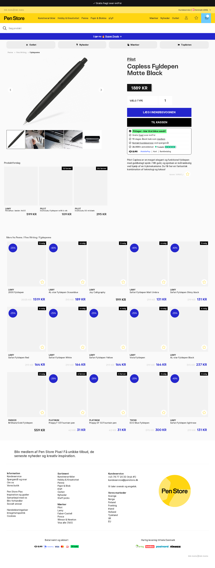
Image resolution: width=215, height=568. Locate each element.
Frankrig (112, 505)
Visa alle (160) (65, 522)
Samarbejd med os (17, 497)
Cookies (11, 515)
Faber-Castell (65, 513)
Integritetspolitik (16, 512)
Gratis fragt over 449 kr (107, 3)
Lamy (60, 510)
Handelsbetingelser (17, 509)
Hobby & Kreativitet (68, 18)
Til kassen (159, 122)
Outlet (175, 18)
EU (109, 521)
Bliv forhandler (15, 500)
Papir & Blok (64, 485)
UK (109, 518)
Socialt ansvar (14, 503)
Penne (85, 18)
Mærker (154, 18)
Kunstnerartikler (46, 18)
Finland (112, 502)
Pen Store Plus (15, 491)
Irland (111, 508)
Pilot (131, 59)
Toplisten (186, 44)
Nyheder (165, 18)
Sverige (112, 495)
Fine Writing (21, 52)
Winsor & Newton (67, 519)
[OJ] (107, 28)
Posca (61, 516)
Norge (111, 499)
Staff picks (63, 498)
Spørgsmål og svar (17, 479)
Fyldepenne (35, 52)
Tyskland (113, 515)
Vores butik (13, 485)
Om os (10, 482)
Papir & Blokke (98, 18)
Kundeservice (185, 10)
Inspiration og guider (18, 494)
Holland (112, 511)
